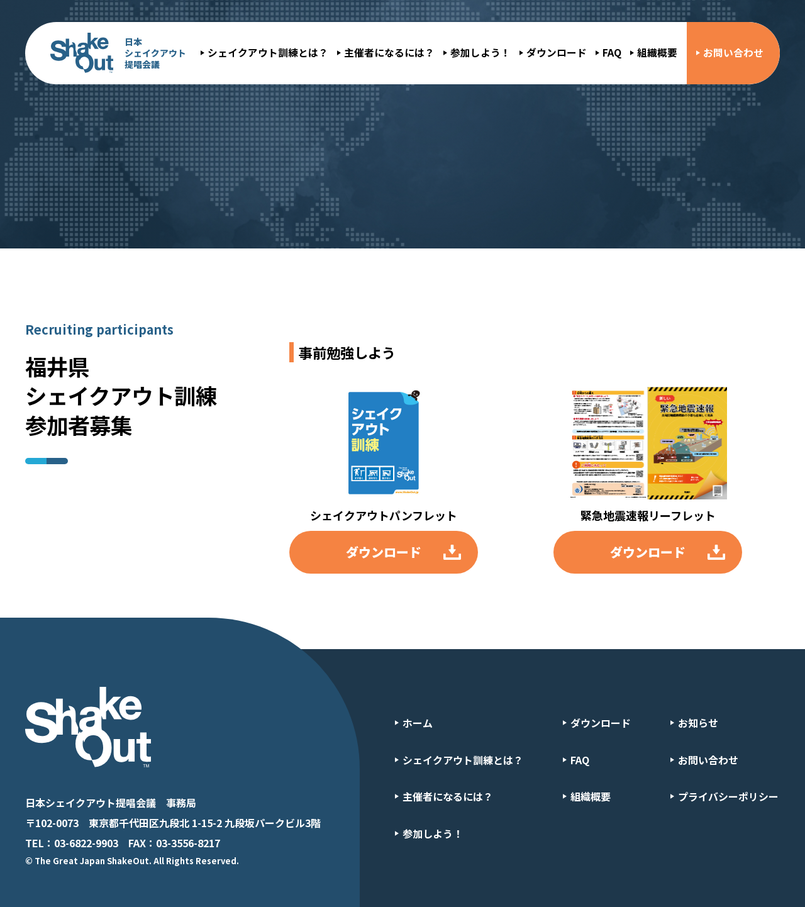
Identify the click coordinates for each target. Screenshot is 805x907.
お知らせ (698, 722)
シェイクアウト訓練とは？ (268, 52)
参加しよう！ (480, 52)
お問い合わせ (733, 52)
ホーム (417, 722)
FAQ (611, 52)
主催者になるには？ (389, 52)
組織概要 (657, 52)
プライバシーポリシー (728, 796)
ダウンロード (556, 52)
